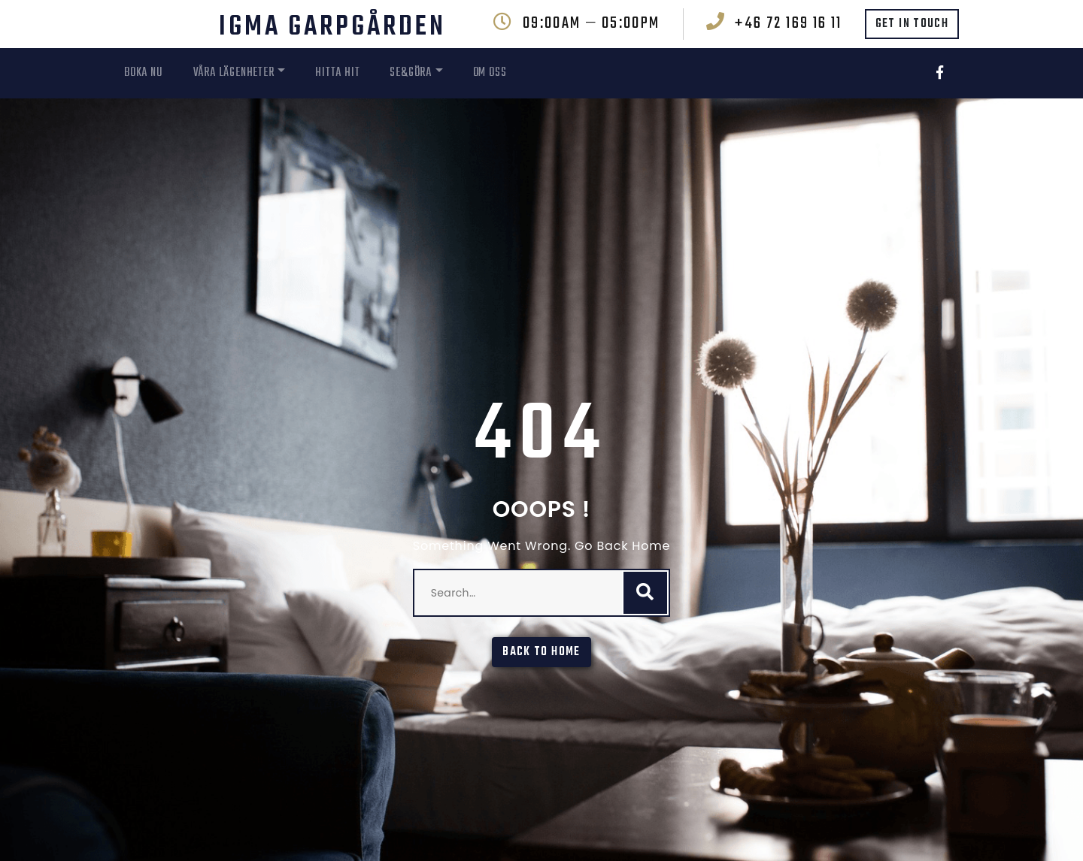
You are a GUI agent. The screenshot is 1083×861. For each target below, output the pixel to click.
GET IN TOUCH (911, 24)
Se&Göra (411, 73)
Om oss (490, 73)
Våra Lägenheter (234, 73)
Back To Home (541, 652)
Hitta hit (337, 73)
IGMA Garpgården (332, 27)
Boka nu (143, 73)
